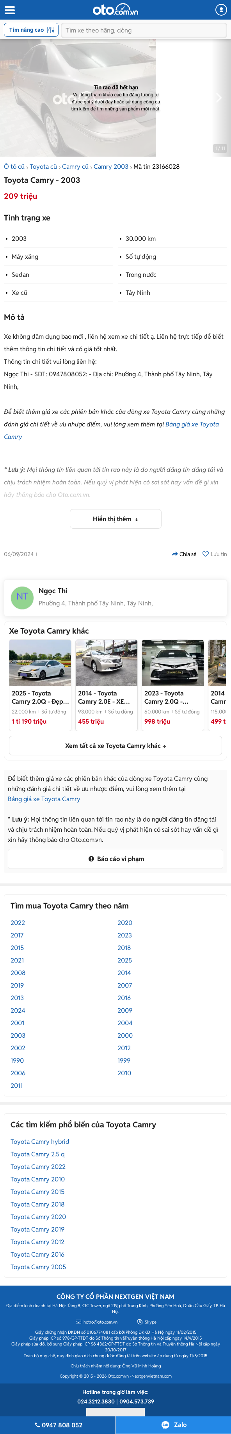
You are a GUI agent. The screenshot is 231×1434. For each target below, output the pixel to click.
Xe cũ (19, 293)
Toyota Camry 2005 (38, 1267)
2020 (124, 923)
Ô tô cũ (14, 167)
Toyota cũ (43, 167)
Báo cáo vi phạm (115, 859)
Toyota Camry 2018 (38, 1204)
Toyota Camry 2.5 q (38, 1154)
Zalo (180, 1425)
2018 (124, 948)
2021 (17, 960)
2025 (124, 960)
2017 (17, 935)
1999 (123, 1061)
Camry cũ (75, 167)
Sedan (20, 275)
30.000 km (141, 239)
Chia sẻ (184, 554)
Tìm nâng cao (31, 30)
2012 (124, 1048)
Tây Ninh (138, 293)
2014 (124, 973)
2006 (18, 1073)
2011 (17, 1086)
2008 (18, 973)
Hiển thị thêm (113, 519)
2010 (124, 1073)
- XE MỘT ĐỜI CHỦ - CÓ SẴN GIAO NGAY (106, 697)
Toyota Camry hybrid (40, 1142)
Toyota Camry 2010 (38, 1179)
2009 (124, 1010)
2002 (18, 1048)
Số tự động (141, 257)
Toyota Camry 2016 (37, 1254)
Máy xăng (25, 257)
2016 (124, 998)
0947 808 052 (57, 1425)
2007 (124, 985)
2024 (18, 1010)
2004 (125, 1023)
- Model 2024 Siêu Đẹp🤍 (168, 697)
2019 (17, 985)
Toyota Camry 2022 (38, 1167)
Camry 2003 (111, 167)
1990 (17, 1061)
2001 (17, 1023)
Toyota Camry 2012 (37, 1242)
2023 (124, 935)
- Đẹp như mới (37, 697)
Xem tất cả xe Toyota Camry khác (113, 746)
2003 (19, 239)
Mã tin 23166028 (156, 167)
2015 (17, 948)
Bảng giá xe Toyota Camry (44, 799)
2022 (18, 923)
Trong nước (141, 275)
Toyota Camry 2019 (37, 1229)
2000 (125, 1035)
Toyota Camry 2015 (37, 1192)
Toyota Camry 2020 (38, 1217)
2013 (17, 998)
